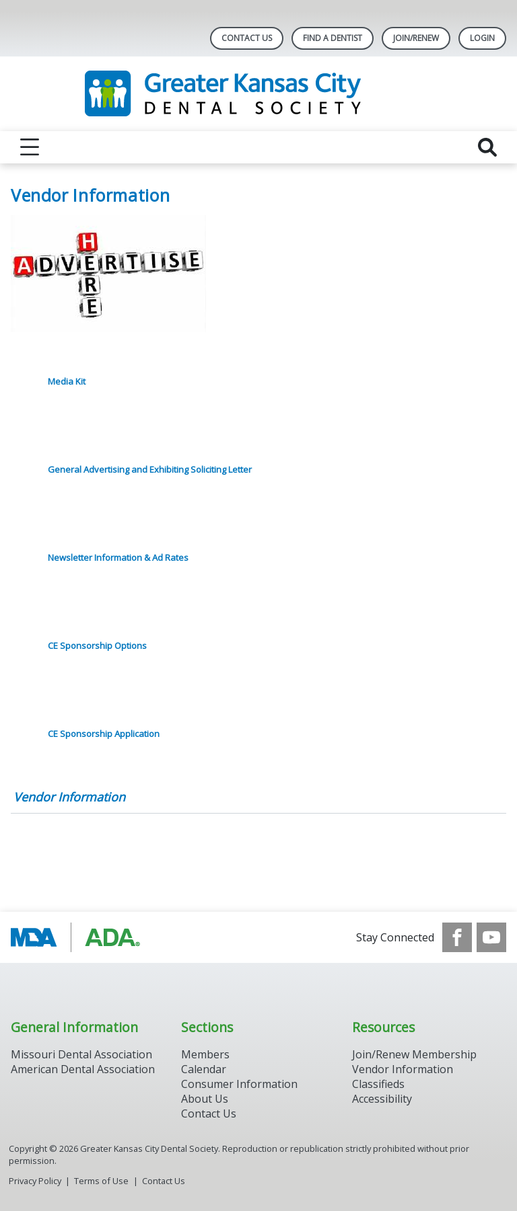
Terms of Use (101, 1181)
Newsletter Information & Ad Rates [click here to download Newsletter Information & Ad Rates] (118, 557)
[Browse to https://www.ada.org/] (79, 937)
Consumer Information (239, 1084)
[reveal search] (487, 147)
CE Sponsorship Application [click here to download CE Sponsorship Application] (104, 734)
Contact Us (246, 38)
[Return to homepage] (259, 94)
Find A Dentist (332, 38)
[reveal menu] (29, 147)
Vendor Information (69, 797)
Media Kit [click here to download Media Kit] (66, 381)
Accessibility (382, 1098)
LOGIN (482, 38)
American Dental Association (83, 1069)
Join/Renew (416, 38)
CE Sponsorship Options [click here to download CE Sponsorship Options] (97, 645)
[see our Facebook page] (457, 937)
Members (205, 1054)
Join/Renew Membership (414, 1054)
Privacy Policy (35, 1181)
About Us (204, 1098)
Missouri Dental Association (81, 1054)
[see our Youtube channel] (491, 937)
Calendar (203, 1069)
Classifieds (378, 1084)
